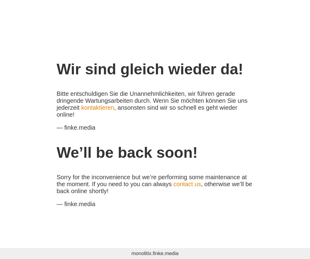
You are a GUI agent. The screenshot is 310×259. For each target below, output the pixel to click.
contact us (187, 184)
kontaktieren (97, 107)
